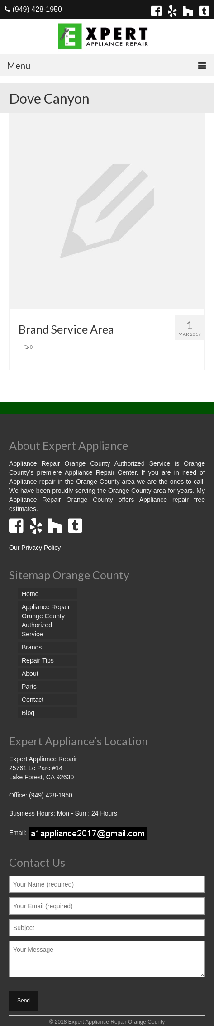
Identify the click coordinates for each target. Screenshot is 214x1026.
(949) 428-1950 (33, 9)
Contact (32, 699)
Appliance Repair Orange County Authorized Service (46, 620)
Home (30, 593)
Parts (29, 686)
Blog (28, 712)
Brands (32, 647)
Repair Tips (38, 660)
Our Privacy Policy (35, 547)
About (30, 673)
